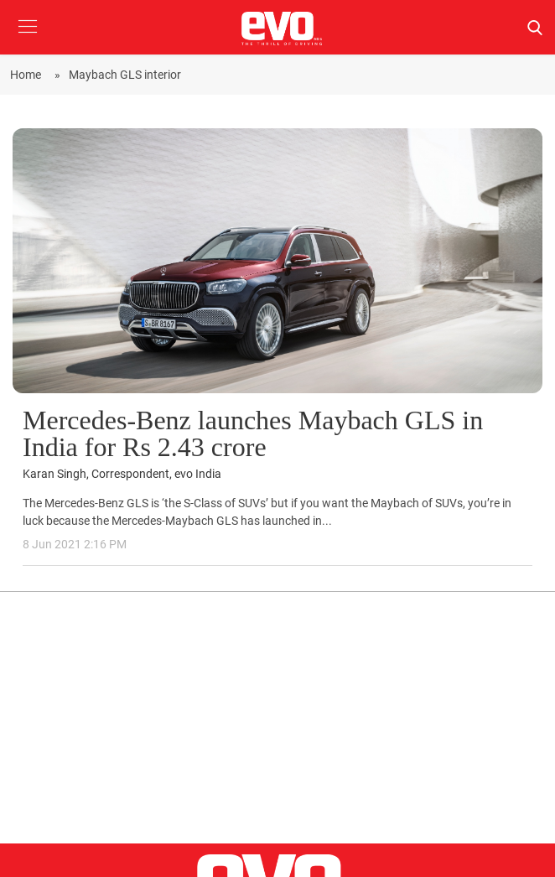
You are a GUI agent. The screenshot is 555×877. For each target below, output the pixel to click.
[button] (27, 39)
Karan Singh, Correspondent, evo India (122, 474)
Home (28, 74)
